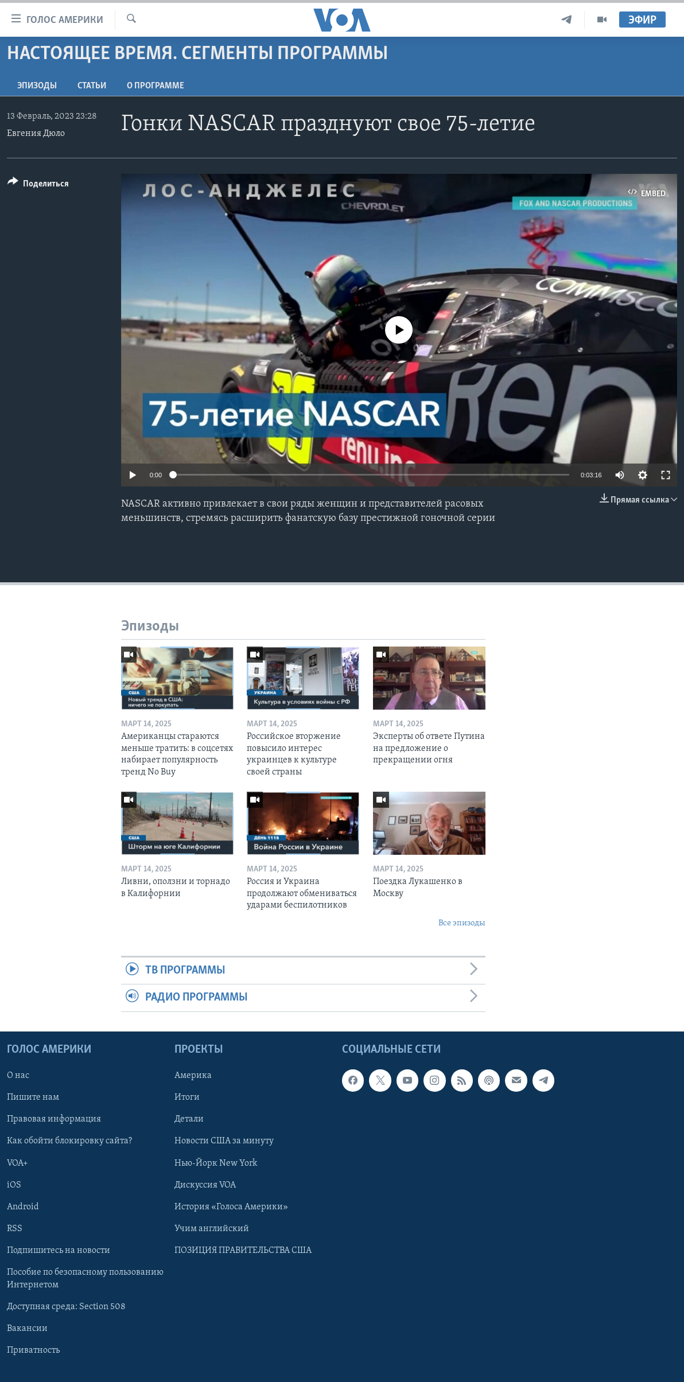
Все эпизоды (461, 923)
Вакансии (27, 1328)
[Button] (38, 185)
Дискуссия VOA (205, 1184)
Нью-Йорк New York (215, 1162)
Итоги (187, 1097)
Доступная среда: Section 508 (66, 1306)
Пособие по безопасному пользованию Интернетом (85, 1278)
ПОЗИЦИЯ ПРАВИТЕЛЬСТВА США (243, 1250)
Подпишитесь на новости (58, 1250)
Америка (193, 1075)
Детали (189, 1119)
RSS (14, 1228)
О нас (18, 1075)
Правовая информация (54, 1119)
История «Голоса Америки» (231, 1206)
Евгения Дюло (36, 133)
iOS (14, 1184)
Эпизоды (37, 86)
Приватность (33, 1350)
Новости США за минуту (224, 1141)
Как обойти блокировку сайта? (69, 1141)
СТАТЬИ (91, 86)
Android (23, 1206)
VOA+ (17, 1162)
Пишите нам (33, 1097)
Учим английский (211, 1228)
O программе (155, 86)
